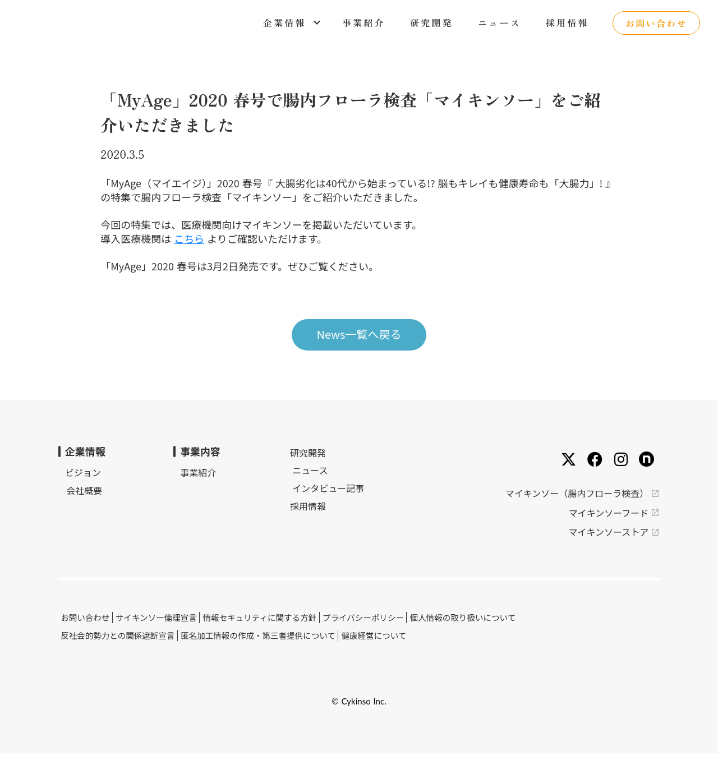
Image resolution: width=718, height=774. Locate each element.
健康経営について (387, 649)
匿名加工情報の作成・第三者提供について (274, 649)
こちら (223, 250)
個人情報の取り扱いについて (478, 633)
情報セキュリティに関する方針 (278, 633)
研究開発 (277, 470)
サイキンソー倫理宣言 (176, 633)
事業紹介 (193, 493)
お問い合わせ (105, 633)
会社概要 (103, 511)
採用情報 (277, 524)
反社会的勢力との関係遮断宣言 (137, 649)
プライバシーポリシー (379, 633)
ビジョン (103, 493)
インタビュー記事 (295, 506)
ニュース (276, 488)
